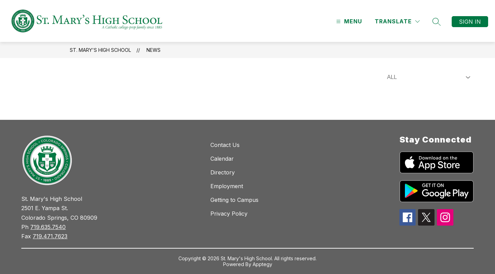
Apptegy (262, 264)
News (153, 50)
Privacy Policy (229, 213)
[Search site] (436, 22)
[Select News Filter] (427, 77)
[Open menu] (348, 21)
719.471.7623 (50, 236)
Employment (226, 186)
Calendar (222, 158)
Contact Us (225, 144)
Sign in (470, 21)
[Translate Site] (397, 21)
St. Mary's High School (100, 50)
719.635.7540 (48, 227)
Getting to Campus (234, 199)
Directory (222, 172)
